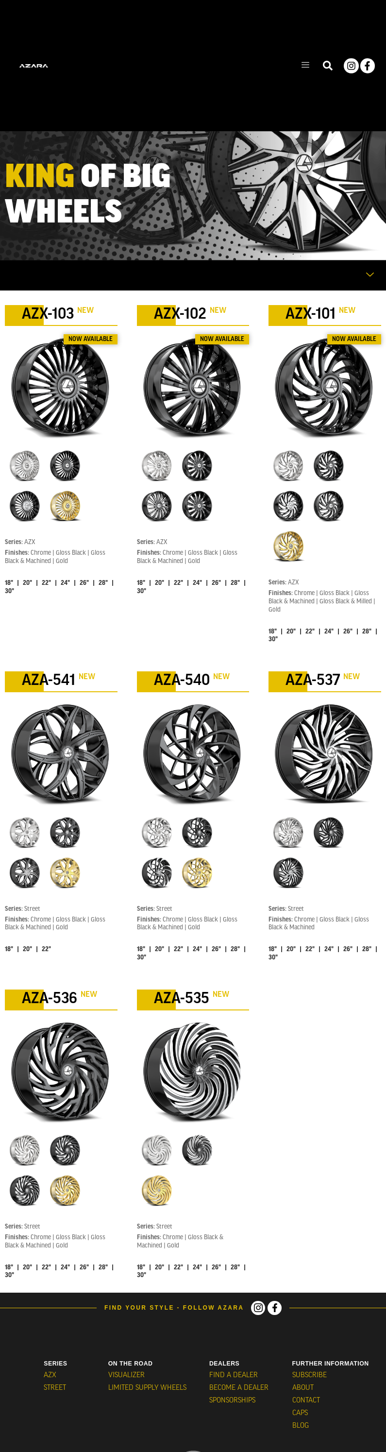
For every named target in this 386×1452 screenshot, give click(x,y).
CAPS (299, 1410)
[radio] (25, 465)
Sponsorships (233, 1398)
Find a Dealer (233, 1375)
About (302, 1386)
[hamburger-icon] (305, 66)
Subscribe (308, 1375)
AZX (49, 1375)
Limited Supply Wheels (147, 1386)
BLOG (299, 1421)
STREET (55, 1386)
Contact (305, 1398)
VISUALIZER (126, 1375)
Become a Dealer (239, 1386)
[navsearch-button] (327, 66)
